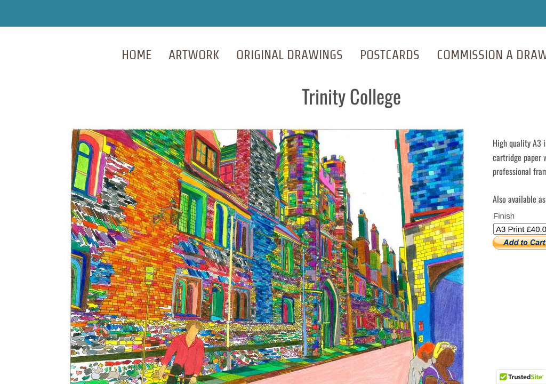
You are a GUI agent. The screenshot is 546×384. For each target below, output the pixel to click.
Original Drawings (289, 54)
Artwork (193, 54)
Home (136, 54)
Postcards (390, 54)
